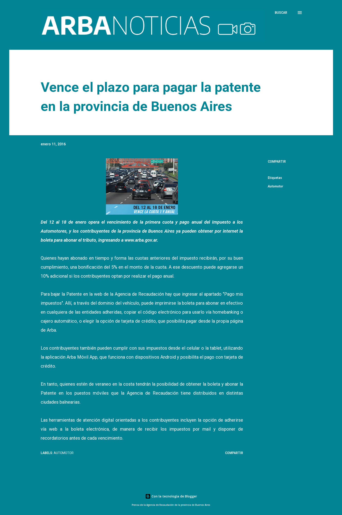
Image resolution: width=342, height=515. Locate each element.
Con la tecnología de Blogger (171, 496)
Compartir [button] (277, 161)
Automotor (275, 186)
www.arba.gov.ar (141, 240)
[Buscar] (281, 12)
